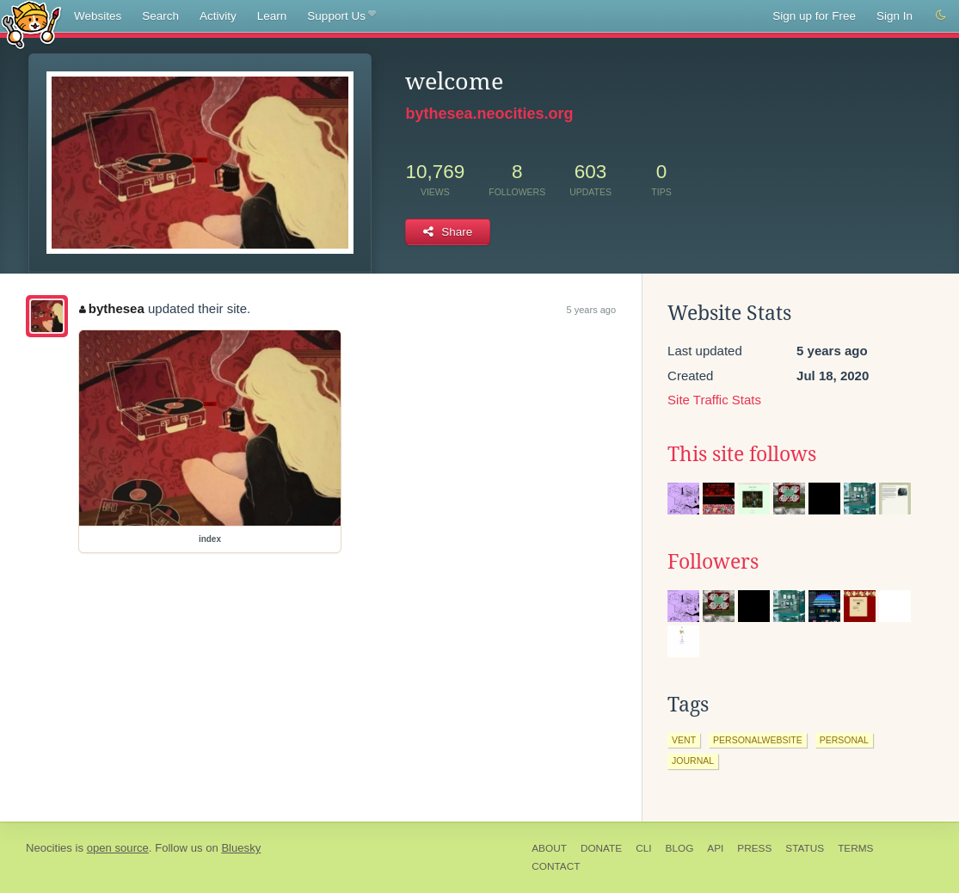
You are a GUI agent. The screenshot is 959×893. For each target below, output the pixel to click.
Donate (601, 848)
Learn (272, 15)
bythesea (111, 308)
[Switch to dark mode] (941, 15)
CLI (643, 848)
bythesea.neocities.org (489, 113)
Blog (680, 848)
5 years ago (591, 310)
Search (160, 15)
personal (844, 740)
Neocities (49, 847)
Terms (855, 848)
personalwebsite (757, 740)
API (715, 848)
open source (118, 847)
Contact (556, 866)
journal (693, 760)
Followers (713, 562)
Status (804, 848)
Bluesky (241, 847)
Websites (97, 15)
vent (684, 740)
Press (754, 848)
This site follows (741, 454)
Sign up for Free (814, 15)
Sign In (894, 15)
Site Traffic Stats (714, 399)
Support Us (341, 16)
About (549, 848)
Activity (218, 15)
